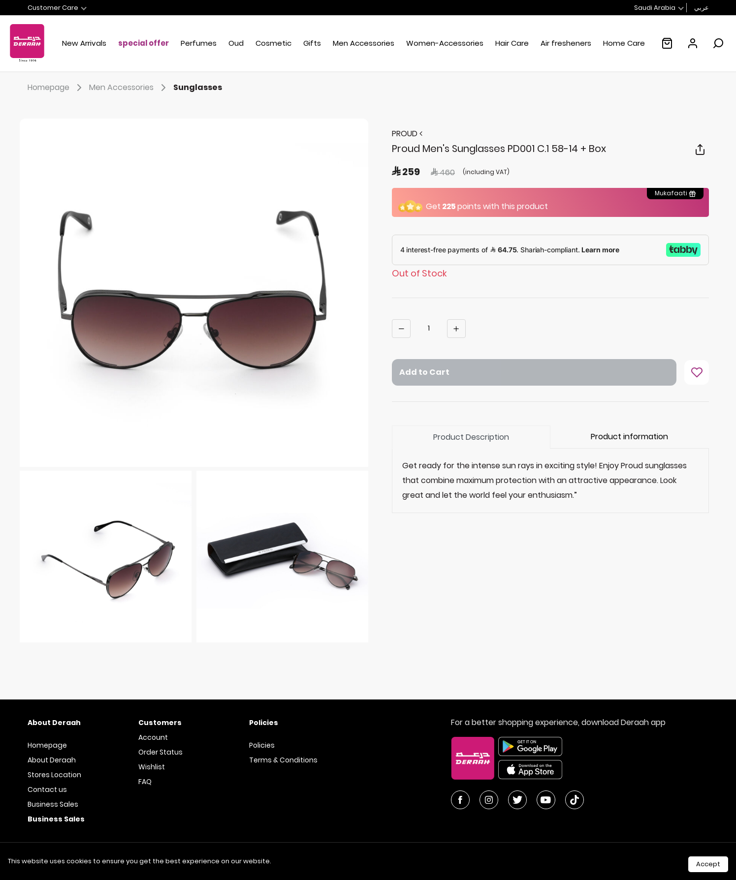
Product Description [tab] (471, 437)
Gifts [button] (312, 43)
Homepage (56, 87)
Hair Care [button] (512, 43)
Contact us (47, 789)
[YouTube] (546, 799)
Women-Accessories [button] (444, 43)
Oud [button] (236, 43)
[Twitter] (517, 799)
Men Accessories (129, 87)
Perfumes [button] (199, 43)
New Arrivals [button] (84, 43)
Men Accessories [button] (363, 43)
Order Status (160, 752)
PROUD (407, 133)
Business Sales (53, 804)
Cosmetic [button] (273, 43)
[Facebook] (460, 799)
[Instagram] (489, 799)
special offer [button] (143, 43)
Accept (708, 864)
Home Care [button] (624, 43)
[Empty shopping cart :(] (667, 43)
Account (153, 737)
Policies (262, 745)
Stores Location (54, 775)
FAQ (145, 782)
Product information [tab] (629, 436)
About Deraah (52, 760)
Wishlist (151, 767)
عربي (701, 7)
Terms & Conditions (283, 760)
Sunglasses (197, 87)
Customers (160, 723)
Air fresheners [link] (566, 43)
